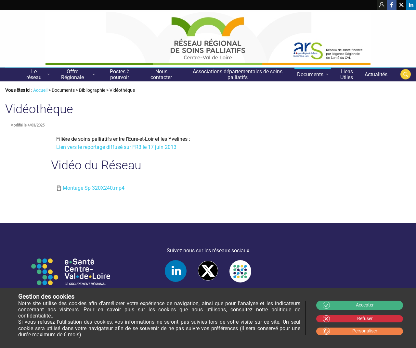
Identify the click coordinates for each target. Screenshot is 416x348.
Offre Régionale (72, 74)
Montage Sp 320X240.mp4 (93, 188)
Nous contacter (161, 74)
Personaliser (364, 331)
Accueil (13, 74)
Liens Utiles (346, 74)
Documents (310, 74)
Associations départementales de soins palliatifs (237, 74)
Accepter (365, 305)
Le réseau (34, 74)
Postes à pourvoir (120, 74)
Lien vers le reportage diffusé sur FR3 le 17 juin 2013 (116, 147)
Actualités (376, 74)
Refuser (365, 318)
